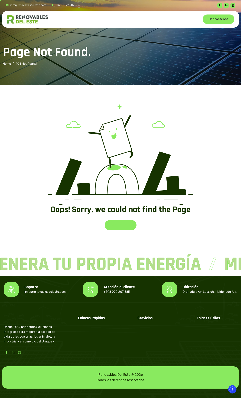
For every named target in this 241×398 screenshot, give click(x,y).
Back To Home (120, 225)
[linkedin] (226, 5)
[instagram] (232, 5)
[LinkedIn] (13, 352)
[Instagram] (19, 352)
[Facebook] (219, 5)
